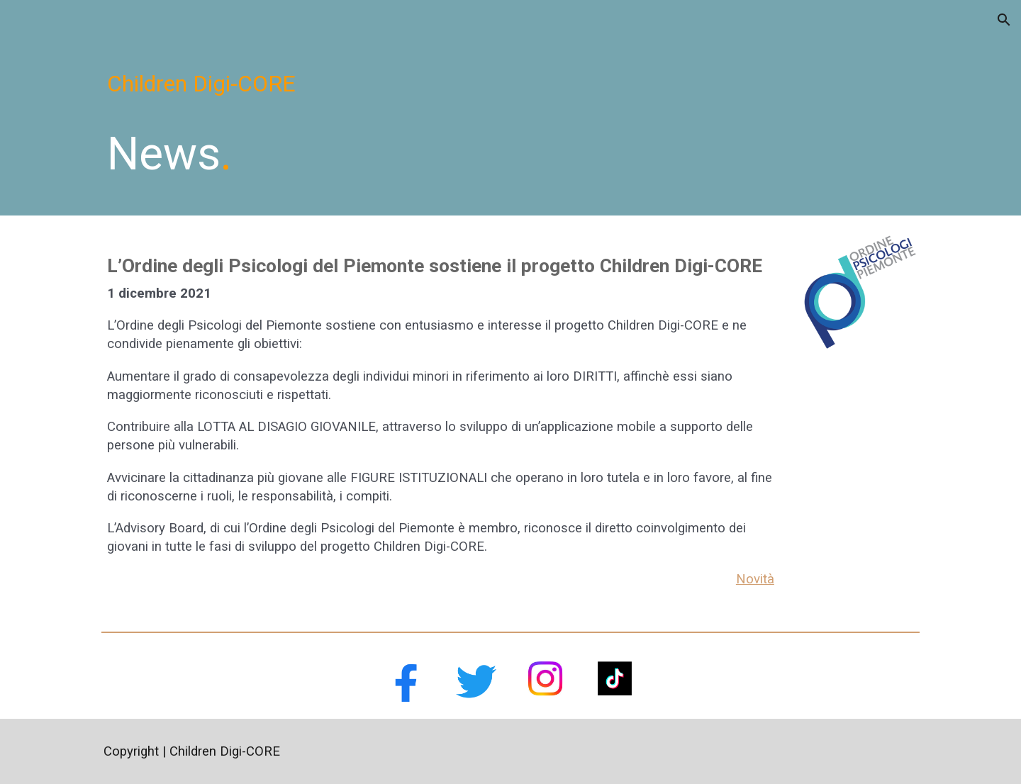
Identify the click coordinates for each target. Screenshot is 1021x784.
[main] (510, 84)
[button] (1004, 20)
